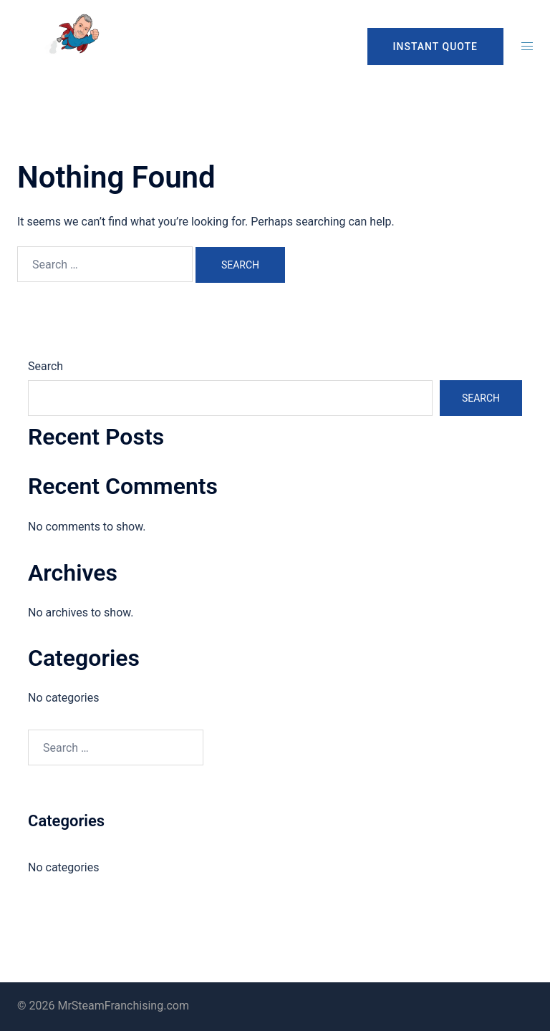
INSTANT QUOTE (435, 46)
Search (45, 366)
